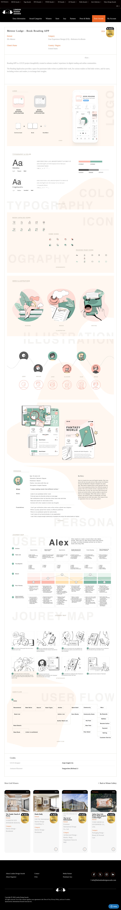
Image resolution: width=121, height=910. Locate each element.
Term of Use (47, 899)
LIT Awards (72, 2)
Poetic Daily (39, 814)
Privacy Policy (55, 899)
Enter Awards (98, 19)
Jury (64, 19)
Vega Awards (27, 2)
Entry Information (19, 19)
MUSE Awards (16, 2)
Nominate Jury (67, 877)
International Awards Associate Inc (22, 901)
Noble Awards (83, 2)
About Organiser (11, 877)
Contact (36, 873)
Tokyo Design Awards (110, 2)
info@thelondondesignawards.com (104, 880)
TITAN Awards (50, 2)
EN (118, 6)
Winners (49, 19)
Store (57, 19)
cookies (68, 899)
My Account (111, 19)
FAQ (36, 877)
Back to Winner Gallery (107, 783)
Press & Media (85, 19)
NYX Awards (38, 2)
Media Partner (67, 873)
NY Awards (62, 2)
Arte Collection (96, 2)
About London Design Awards (15, 873)
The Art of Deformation (67, 819)
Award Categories (35, 19)
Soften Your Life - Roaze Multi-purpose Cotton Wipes (99, 815)
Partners (73, 19)
